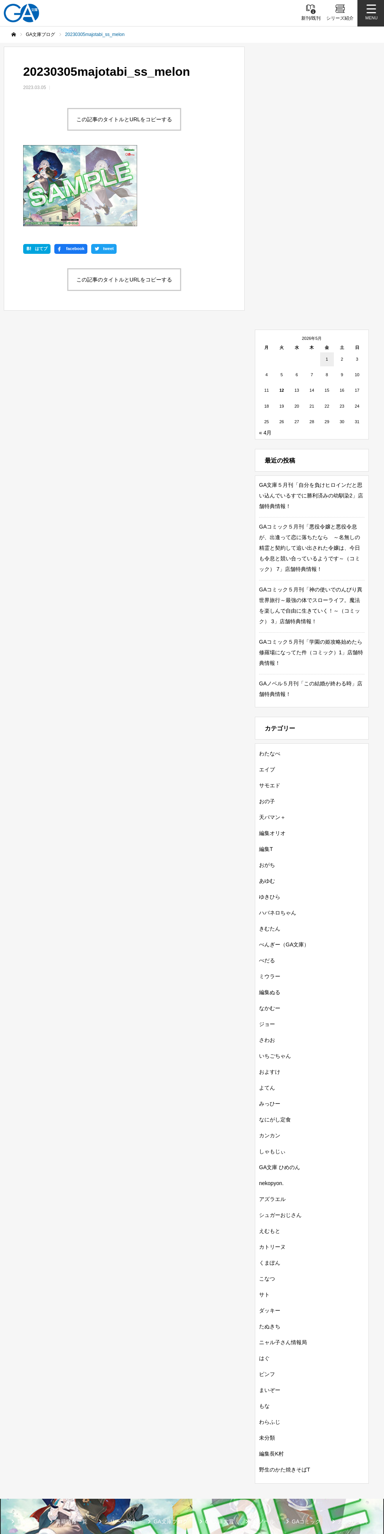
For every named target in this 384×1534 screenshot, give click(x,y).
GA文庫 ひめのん (279, 1096)
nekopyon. (271, 1112)
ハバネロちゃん (277, 841)
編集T (266, 777)
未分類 (267, 1366)
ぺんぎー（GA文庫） (284, 873)
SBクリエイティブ (40, 1477)
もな (264, 1334)
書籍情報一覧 (71, 1450)
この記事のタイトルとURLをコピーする (124, 119)
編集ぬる (269, 921)
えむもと (269, 1159)
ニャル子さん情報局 (283, 1271)
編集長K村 (271, 1382)
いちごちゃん (275, 984)
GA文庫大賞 (219, 1450)
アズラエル (272, 1127)
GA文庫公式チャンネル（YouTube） (122, 1477)
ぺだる (267, 889)
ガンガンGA (352, 1450)
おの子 (267, 730)
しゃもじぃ (272, 1080)
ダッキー (269, 1239)
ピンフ (267, 1302)
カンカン (269, 1064)
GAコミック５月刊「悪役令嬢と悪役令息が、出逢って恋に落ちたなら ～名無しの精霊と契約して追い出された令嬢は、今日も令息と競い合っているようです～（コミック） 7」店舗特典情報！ (309, 476)
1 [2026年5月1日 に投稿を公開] (327, 287)
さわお (267, 968)
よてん (267, 1016)
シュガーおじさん (280, 1143)
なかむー (269, 937)
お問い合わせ (203, 1489)
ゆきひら (269, 825)
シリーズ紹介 (120, 1450)
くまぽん (269, 1191)
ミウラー (269, 905)
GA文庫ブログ (170, 1450)
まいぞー (269, 1318)
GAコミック (306, 1450)
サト (264, 1223)
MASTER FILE (331, 1477)
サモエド (269, 714)
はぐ (264, 1287)
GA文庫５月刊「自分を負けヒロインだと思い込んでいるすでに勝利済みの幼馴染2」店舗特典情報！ (311, 424)
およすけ (269, 1000)
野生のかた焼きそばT (284, 1398)
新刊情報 (27, 1450)
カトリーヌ (272, 1175)
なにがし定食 (275, 1048)
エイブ (267, 698)
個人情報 (159, 1489)
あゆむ (267, 809)
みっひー (269, 1032)
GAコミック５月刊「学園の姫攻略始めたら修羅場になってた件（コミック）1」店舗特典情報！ (311, 580)
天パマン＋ (272, 746)
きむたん (269, 857)
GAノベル (263, 1450)
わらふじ (269, 1350)
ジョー (267, 952)
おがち (267, 793)
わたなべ (269, 682)
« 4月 (265, 361)
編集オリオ (272, 761)
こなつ (267, 1207)
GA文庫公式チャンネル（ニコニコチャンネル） (240, 1477)
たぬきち (269, 1255)
